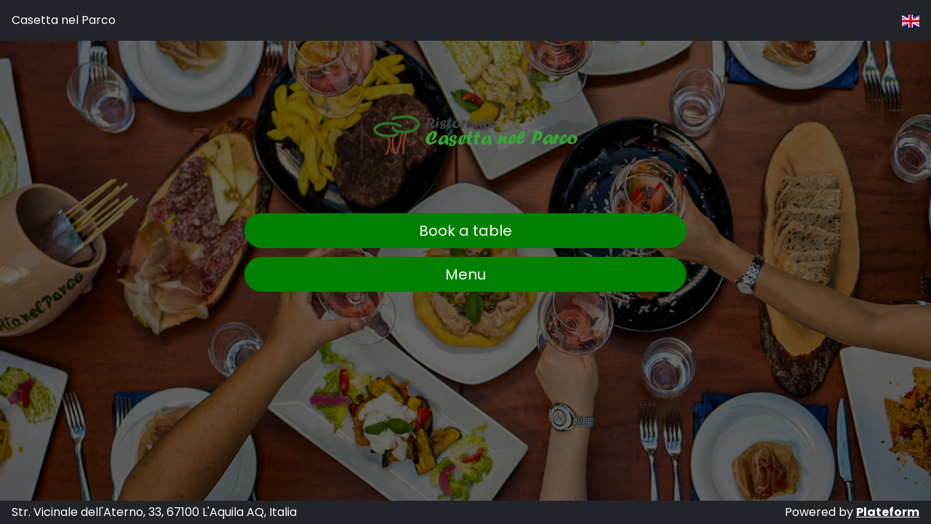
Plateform (887, 512)
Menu (465, 274)
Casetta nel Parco (64, 20)
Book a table (465, 231)
